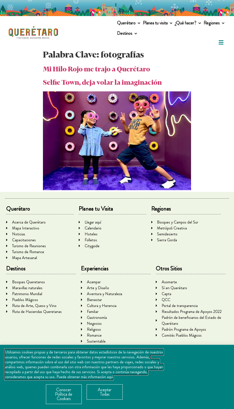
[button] (129, 23)
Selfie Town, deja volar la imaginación (102, 82)
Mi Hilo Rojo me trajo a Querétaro (96, 69)
